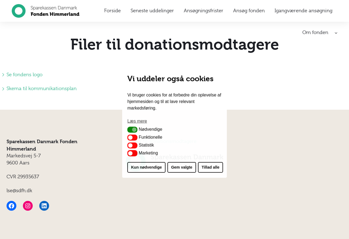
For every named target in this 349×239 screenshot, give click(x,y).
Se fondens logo (21, 74)
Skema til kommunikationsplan (38, 88)
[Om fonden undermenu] (336, 32)
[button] (132, 130)
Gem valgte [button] (181, 167)
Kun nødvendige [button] (146, 167)
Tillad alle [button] (210, 167)
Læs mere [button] (137, 121)
